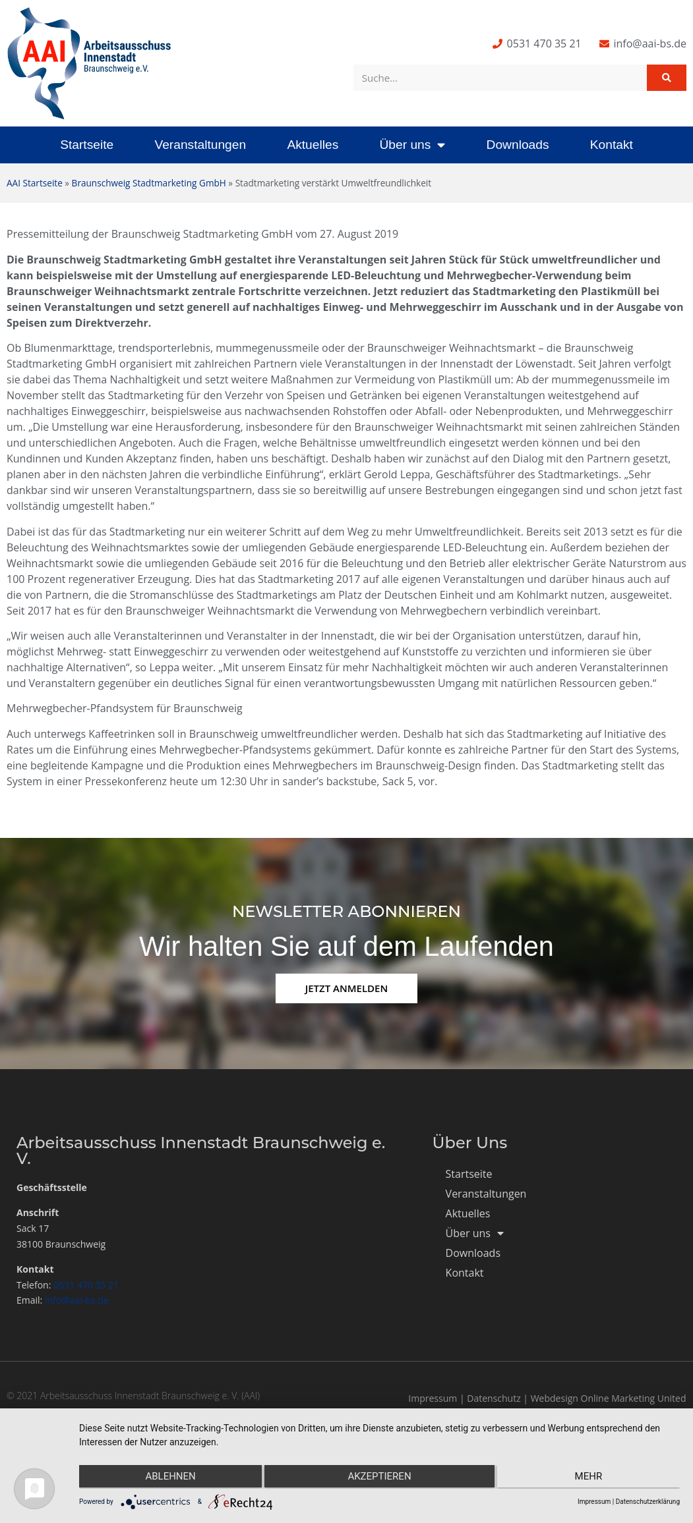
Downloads (518, 145)
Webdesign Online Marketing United (608, 1398)
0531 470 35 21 (86, 1285)
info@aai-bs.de (77, 1300)
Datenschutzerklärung (648, 1501)
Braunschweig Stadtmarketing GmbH (149, 183)
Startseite (86, 145)
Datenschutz (493, 1398)
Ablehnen (168, 1477)
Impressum (432, 1398)
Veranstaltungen (200, 145)
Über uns (412, 144)
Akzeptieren (379, 1477)
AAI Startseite (35, 183)
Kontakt (611, 145)
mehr (591, 1477)
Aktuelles (312, 145)
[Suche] (666, 78)
